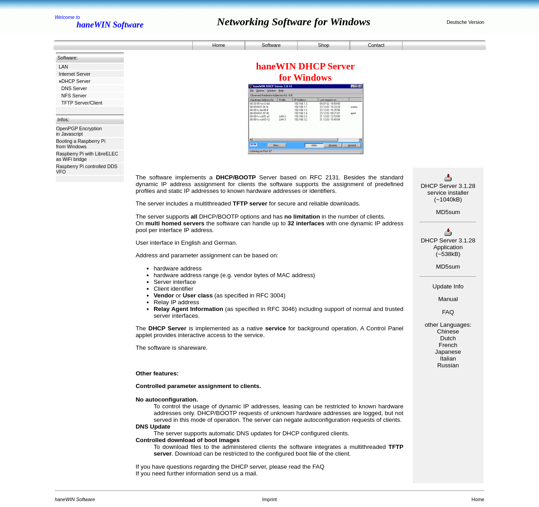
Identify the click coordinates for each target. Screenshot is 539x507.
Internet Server (74, 74)
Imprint (269, 499)
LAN (63, 66)
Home (219, 45)
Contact (376, 45)
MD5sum (448, 212)
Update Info (448, 286)
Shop (323, 45)
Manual (448, 299)
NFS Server (72, 95)
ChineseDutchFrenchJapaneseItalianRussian (448, 348)
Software (271, 45)
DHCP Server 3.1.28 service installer (448, 186)
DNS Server (73, 88)
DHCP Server (74, 81)
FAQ (319, 466)
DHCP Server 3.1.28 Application (448, 240)
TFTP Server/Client (80, 102)
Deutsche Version (466, 22)
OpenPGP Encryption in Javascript (79, 131)
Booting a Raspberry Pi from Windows (81, 143)
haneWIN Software (110, 24)
